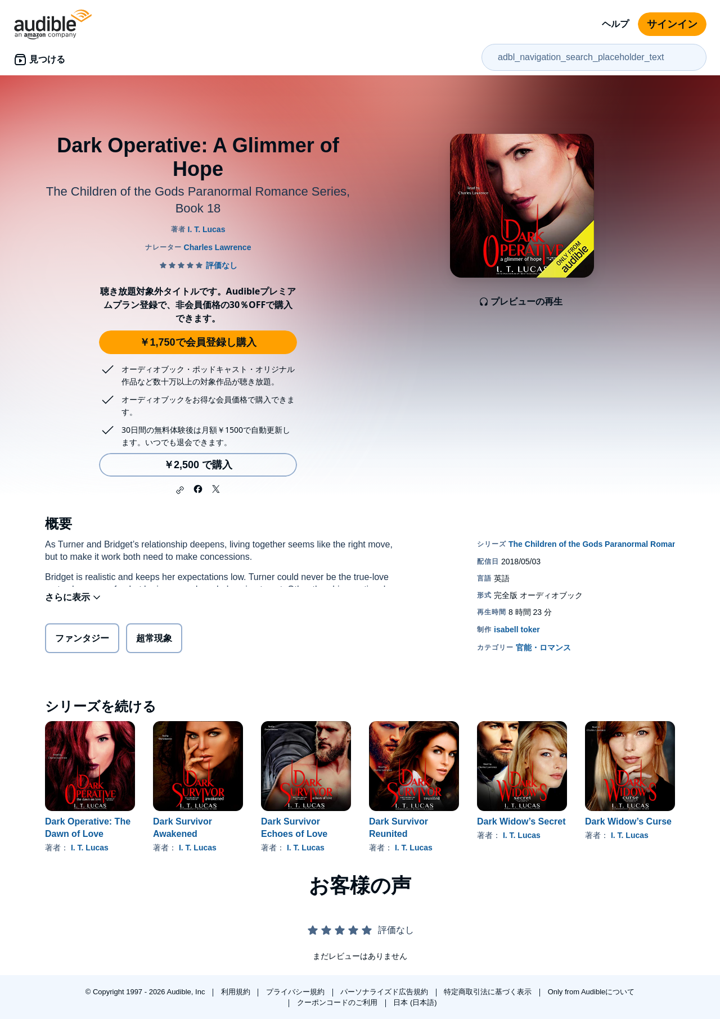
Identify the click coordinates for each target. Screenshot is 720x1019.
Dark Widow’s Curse (628, 821)
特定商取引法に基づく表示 (489, 992)
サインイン (672, 24)
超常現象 (154, 640)
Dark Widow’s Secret (521, 821)
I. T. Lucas (90, 847)
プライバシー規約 (296, 992)
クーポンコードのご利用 (338, 1002)
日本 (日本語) (414, 1002)
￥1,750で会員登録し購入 (198, 342)
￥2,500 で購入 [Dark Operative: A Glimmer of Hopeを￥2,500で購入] (198, 464)
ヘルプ (615, 24)
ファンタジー (82, 640)
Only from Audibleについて (591, 992)
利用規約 (237, 992)
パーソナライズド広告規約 (385, 992)
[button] (180, 490)
